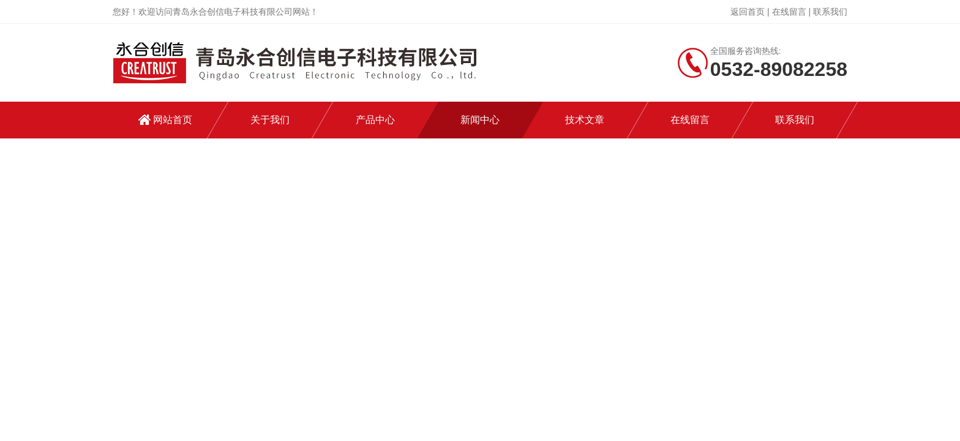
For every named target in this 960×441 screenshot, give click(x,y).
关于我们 (270, 120)
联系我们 (830, 12)
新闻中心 (480, 120)
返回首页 (747, 12)
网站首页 (172, 120)
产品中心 (375, 120)
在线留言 (789, 12)
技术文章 (584, 120)
